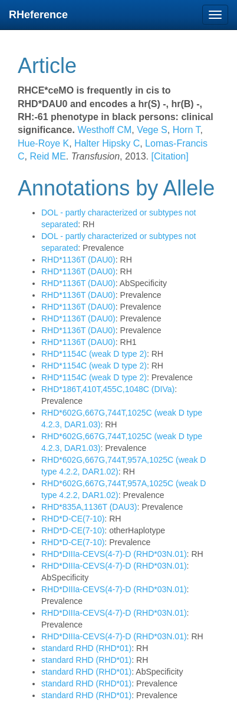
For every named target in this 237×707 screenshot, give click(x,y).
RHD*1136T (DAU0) (78, 259)
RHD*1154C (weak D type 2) (94, 354)
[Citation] (169, 156)
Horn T (185, 130)
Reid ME (46, 156)
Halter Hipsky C (106, 143)
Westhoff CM (104, 130)
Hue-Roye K (43, 143)
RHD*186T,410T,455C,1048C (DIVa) (108, 389)
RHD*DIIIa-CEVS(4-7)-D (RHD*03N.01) (114, 554)
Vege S (150, 130)
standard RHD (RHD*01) (86, 648)
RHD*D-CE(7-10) (72, 518)
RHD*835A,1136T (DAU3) (89, 507)
